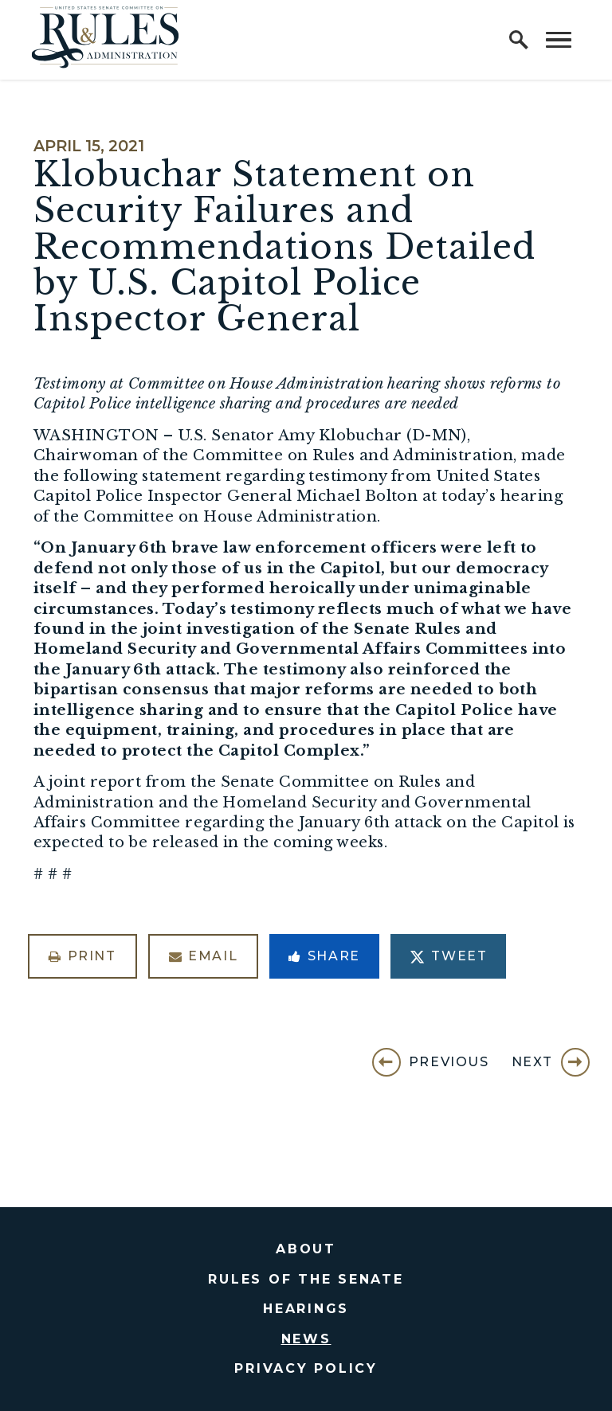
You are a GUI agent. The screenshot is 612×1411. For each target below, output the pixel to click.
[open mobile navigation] (559, 40)
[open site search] (519, 40)
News (306, 1339)
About (306, 1249)
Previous (449, 1061)
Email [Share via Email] (203, 955)
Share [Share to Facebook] (324, 955)
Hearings (306, 1308)
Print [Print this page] (82, 955)
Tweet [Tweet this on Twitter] (449, 956)
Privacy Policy (306, 1368)
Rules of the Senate (305, 1279)
